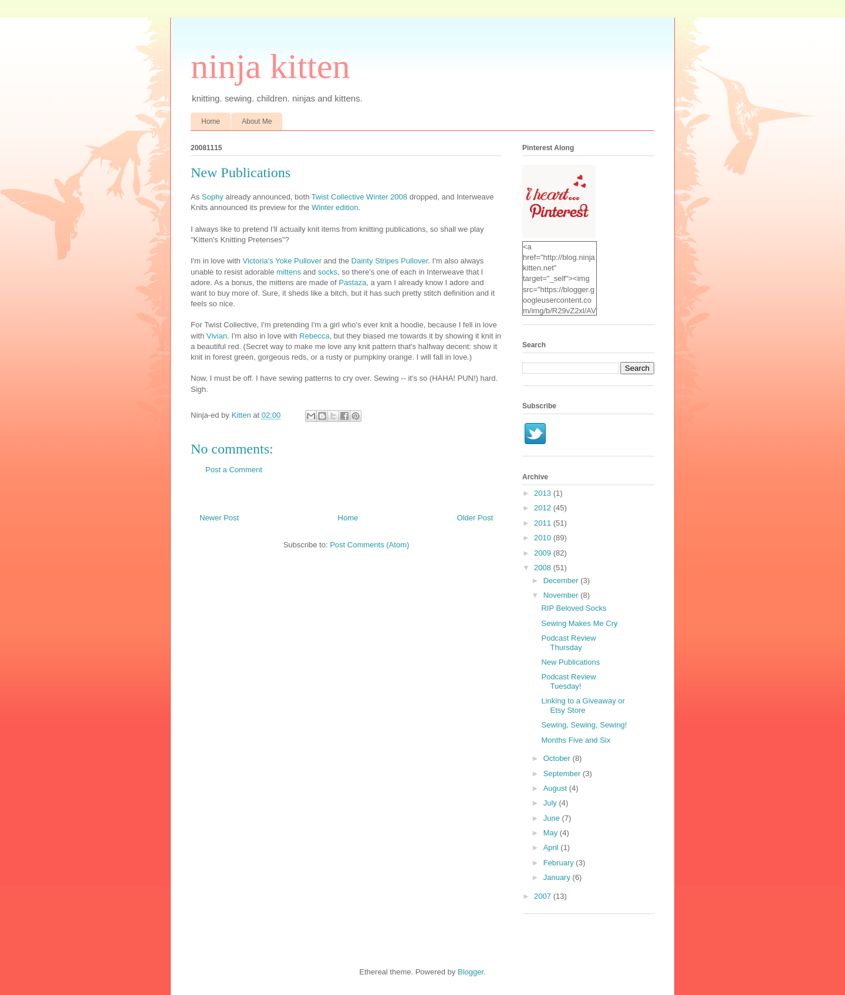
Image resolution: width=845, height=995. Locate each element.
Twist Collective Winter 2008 (359, 196)
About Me (257, 121)
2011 (543, 523)
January (558, 877)
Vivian (217, 335)
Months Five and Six (575, 740)
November (562, 595)
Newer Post (219, 517)
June (552, 818)
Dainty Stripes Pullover (389, 260)
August (556, 788)
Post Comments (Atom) (369, 544)
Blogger (471, 971)
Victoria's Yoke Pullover (282, 260)
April (552, 847)
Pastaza (352, 282)
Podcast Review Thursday (568, 643)
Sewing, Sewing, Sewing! (584, 724)
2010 (543, 537)
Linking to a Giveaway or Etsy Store (582, 705)
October (558, 758)
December (562, 580)
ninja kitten (270, 66)
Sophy (213, 196)
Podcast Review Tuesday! (568, 681)
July (551, 802)
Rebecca (314, 335)
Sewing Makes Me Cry (579, 623)
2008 (543, 567)
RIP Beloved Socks (573, 608)
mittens (288, 272)
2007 (543, 896)
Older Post (475, 517)
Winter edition (335, 207)
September (563, 773)
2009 (543, 553)
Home (210, 121)
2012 (543, 507)
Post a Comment (233, 469)
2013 (543, 493)
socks (327, 272)
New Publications (570, 662)
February (559, 862)
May (551, 832)
